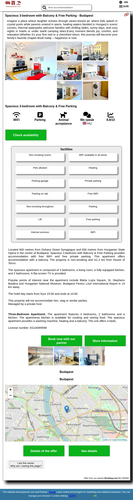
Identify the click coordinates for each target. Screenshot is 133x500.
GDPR (72, 496)
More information (105, 341)
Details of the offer (43, 451)
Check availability (26, 135)
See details (89, 451)
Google (52, 492)
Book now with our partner (61, 340)
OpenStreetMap (119, 440)
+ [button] (10, 390)
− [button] (10, 396)
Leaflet (105, 440)
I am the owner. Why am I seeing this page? (25, 464)
